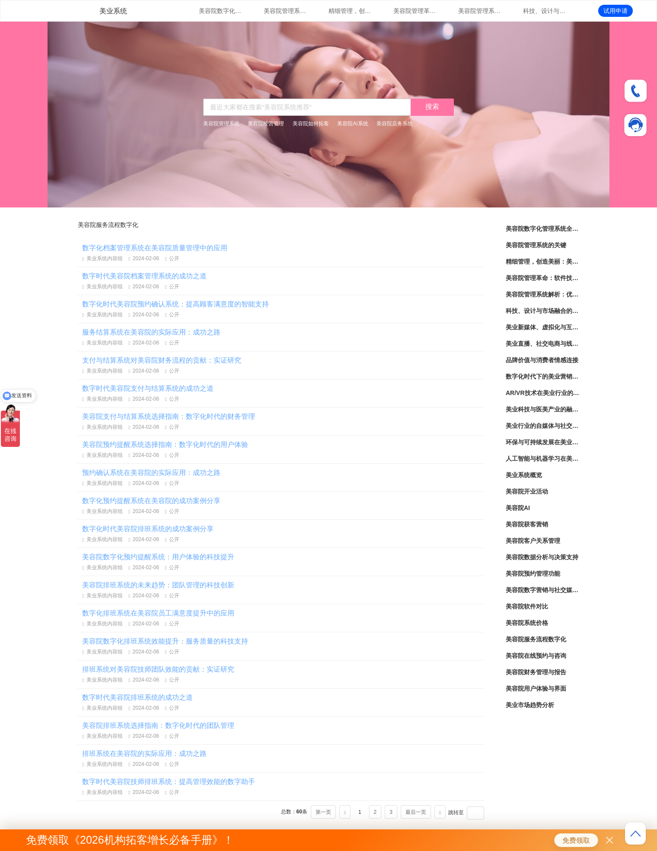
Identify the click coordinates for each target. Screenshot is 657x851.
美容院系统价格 (527, 622)
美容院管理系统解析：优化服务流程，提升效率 (479, 10)
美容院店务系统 (394, 124)
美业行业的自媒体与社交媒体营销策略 (542, 425)
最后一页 (415, 812)
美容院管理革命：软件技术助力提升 (415, 10)
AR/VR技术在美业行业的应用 (542, 392)
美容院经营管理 (266, 124)
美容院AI (518, 507)
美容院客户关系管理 (533, 540)
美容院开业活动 (527, 491)
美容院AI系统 (352, 124)
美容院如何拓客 (311, 124)
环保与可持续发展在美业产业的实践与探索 (542, 442)
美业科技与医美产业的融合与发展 (542, 409)
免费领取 (576, 840)
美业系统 (113, 11)
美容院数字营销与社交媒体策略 (542, 589)
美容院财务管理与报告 (536, 672)
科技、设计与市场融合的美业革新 (544, 10)
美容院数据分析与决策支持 (542, 557)
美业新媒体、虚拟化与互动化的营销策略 (542, 327)
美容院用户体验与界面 (536, 688)
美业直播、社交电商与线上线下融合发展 (542, 343)
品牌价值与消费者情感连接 (542, 360)
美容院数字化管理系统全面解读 (220, 10)
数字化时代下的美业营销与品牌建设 (542, 376)
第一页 (323, 812)
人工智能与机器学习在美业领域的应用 (542, 458)
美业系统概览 (524, 475)
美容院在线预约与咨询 (536, 655)
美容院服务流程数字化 (536, 639)
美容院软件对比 (527, 606)
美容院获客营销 (527, 524)
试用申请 (615, 10)
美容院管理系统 (221, 124)
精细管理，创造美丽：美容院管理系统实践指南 (350, 10)
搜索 (432, 106)
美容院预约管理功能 (533, 573)
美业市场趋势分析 (530, 704)
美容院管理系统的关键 (285, 10)
